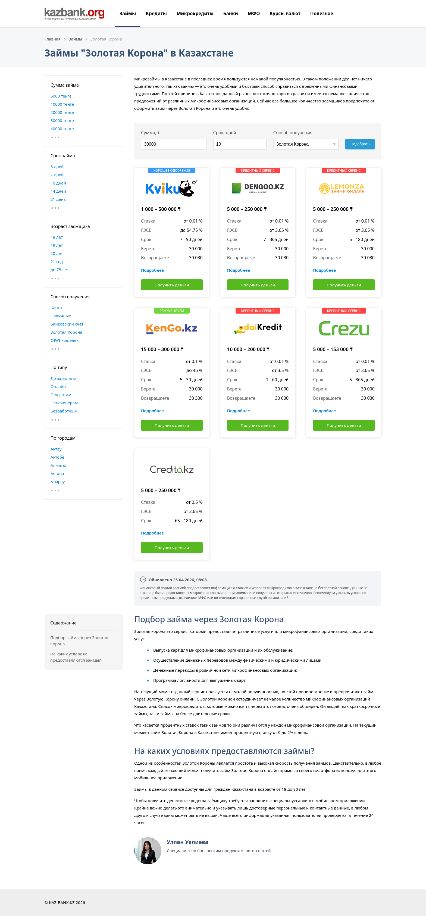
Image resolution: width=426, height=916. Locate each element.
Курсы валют (285, 13)
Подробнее (152, 270)
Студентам (61, 394)
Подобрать (360, 144)
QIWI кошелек (65, 340)
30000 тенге (62, 120)
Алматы (58, 465)
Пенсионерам (64, 402)
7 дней (57, 174)
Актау (56, 449)
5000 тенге (61, 96)
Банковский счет (67, 324)
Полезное (321, 13)
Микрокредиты (195, 13)
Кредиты (156, 13)
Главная (53, 39)
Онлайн (58, 386)
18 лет (57, 237)
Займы (128, 13)
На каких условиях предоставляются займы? (75, 657)
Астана (57, 473)
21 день (58, 199)
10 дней (58, 183)
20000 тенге (62, 112)
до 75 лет (60, 269)
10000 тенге (62, 104)
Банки (230, 13)
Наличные (61, 315)
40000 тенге (62, 128)
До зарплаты (63, 378)
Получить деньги (172, 284)
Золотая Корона (66, 332)
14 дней (58, 191)
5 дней (57, 166)
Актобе (57, 457)
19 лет (57, 245)
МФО (254, 13)
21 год (57, 261)
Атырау (58, 481)
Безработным (64, 411)
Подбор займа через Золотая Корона (79, 640)
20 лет (57, 253)
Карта (56, 307)
